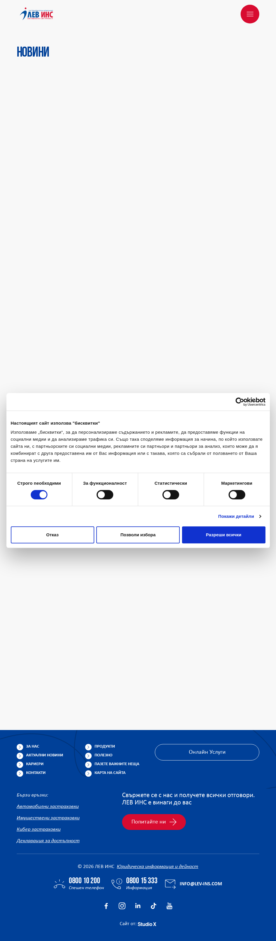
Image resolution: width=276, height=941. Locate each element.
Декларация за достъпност (48, 841)
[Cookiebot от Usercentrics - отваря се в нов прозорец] (239, 401)
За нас (32, 746)
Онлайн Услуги (207, 752)
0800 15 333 (141, 881)
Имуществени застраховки (48, 818)
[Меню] (250, 14)
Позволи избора (137, 534)
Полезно (103, 755)
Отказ (52, 534)
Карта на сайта (110, 773)
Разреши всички (223, 534)
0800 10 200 (84, 881)
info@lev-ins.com (201, 884)
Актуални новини (44, 755)
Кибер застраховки (39, 829)
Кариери (35, 764)
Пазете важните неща (117, 764)
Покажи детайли (236, 516)
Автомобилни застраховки (48, 806)
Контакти (36, 773)
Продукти (105, 746)
